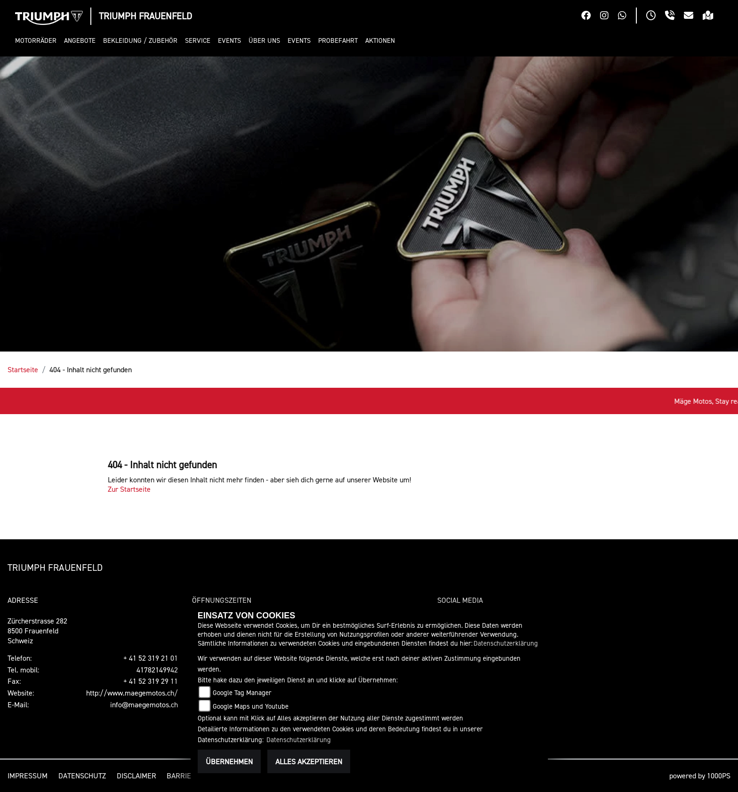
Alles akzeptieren (308, 761)
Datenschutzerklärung (505, 643)
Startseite (23, 369)
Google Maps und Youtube (251, 706)
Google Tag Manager (242, 692)
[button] (37, 40)
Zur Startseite (129, 489)
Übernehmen (229, 761)
